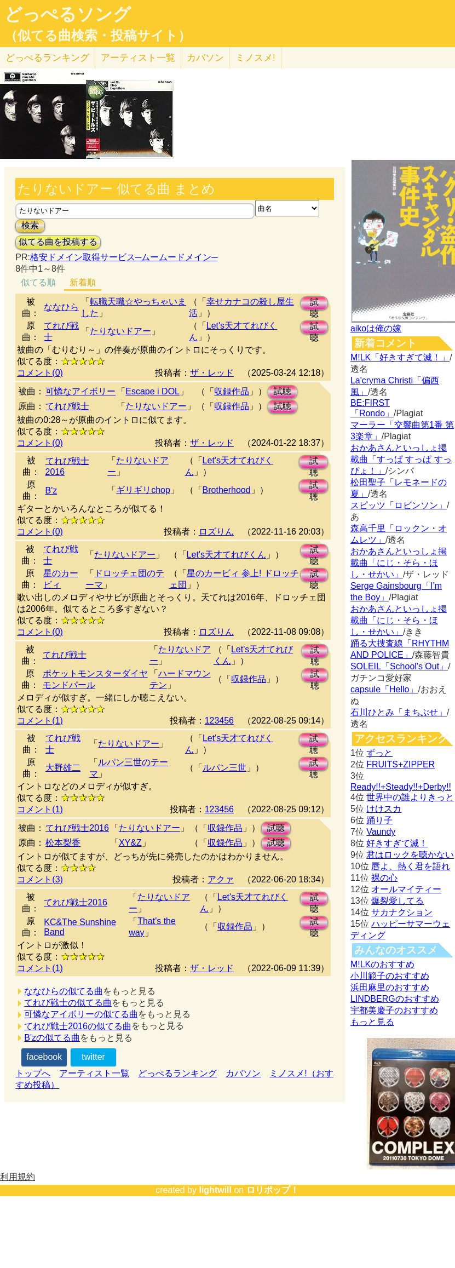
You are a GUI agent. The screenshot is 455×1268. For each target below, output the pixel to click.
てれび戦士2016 (77, 828)
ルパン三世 (224, 767)
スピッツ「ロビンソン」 (398, 505)
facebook (44, 1057)
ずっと (379, 753)
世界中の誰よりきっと (410, 797)
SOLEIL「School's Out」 (399, 666)
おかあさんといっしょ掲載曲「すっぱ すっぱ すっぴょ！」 (401, 459)
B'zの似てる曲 (52, 1037)
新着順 (83, 282)
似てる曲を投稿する (58, 241)
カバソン (205, 58)
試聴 (314, 303)
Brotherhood (227, 490)
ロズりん (216, 531)
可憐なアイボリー (80, 391)
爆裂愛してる (397, 900)
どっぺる (47, 58)
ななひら (61, 307)
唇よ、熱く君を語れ (410, 866)
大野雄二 (62, 767)
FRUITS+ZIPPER (400, 764)
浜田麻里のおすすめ (389, 987)
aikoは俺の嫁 (375, 328)
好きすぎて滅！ (397, 843)
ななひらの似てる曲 (63, 991)
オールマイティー (406, 889)
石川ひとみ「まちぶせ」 (398, 712)
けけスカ (383, 808)
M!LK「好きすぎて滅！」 (400, 357)
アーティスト (138, 58)
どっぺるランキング (177, 1073)
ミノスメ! (255, 58)
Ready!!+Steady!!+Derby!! (400, 786)
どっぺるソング (67, 14)
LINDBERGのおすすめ (394, 998)
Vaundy (380, 831)
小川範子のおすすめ (389, 975)
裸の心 (384, 877)
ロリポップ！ (272, 1190)
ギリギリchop (143, 490)
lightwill (215, 1190)
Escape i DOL (152, 391)
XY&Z (130, 842)
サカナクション (402, 912)
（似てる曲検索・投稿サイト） (97, 35)
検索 (30, 225)
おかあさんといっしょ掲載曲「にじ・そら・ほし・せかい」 (398, 563)
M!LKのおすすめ (382, 964)
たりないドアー (120, 331)
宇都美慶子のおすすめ (394, 1010)
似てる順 (38, 282)
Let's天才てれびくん (226, 554)
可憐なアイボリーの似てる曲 (81, 1014)
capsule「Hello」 (384, 689)
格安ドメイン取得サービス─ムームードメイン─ (124, 257)
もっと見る (372, 1021)
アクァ (221, 879)
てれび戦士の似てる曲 (68, 1002)
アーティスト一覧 (94, 1073)
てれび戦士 (67, 406)
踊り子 (379, 820)
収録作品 (231, 391)
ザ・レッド (212, 372)
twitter (93, 1057)
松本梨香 (62, 842)
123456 (219, 720)
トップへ (32, 1073)
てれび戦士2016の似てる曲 (77, 1026)
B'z (51, 490)
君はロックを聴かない (410, 854)
